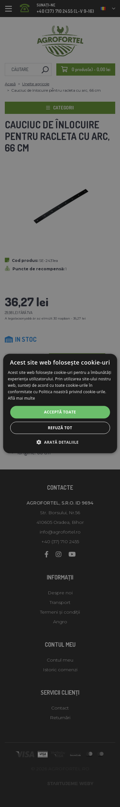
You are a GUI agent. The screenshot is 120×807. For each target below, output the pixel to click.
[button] (59, 442)
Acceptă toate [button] (60, 412)
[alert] (60, 403)
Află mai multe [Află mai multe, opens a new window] (21, 398)
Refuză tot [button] (60, 427)
